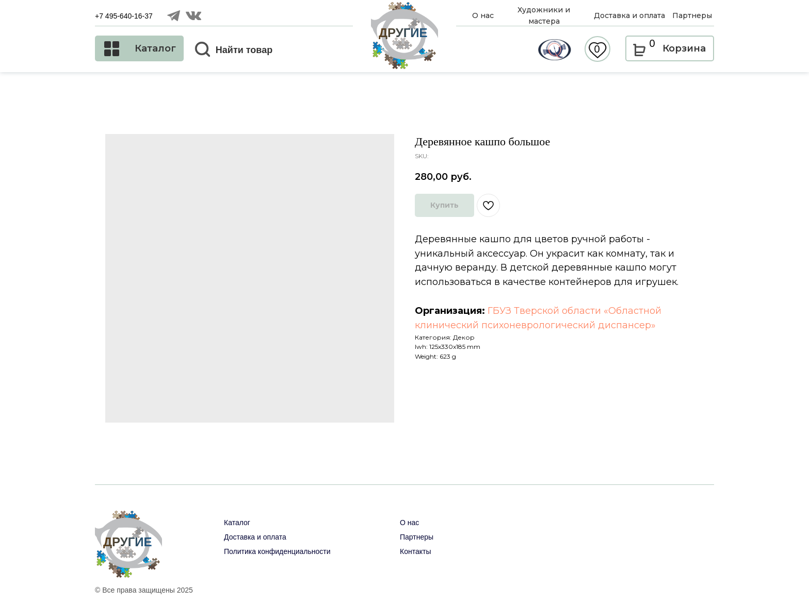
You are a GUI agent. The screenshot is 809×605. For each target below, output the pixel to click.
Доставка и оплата (255, 537)
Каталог (237, 522)
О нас (409, 522)
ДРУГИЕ (403, 33)
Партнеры (416, 537)
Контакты (415, 551)
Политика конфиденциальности (277, 551)
